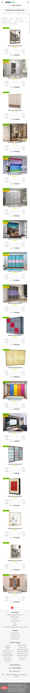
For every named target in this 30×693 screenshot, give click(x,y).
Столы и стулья (22, 657)
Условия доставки (14, 635)
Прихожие (7, 661)
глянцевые (15, 21)
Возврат (15, 625)
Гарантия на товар (15, 637)
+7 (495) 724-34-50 (16, 5)
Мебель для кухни (22, 653)
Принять (4, 687)
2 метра (22, 20)
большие (21, 21)
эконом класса (18, 18)
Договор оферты (15, 616)
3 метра (17, 20)
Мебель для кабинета (7, 655)
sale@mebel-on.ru (16, 671)
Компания (15, 612)
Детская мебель (8, 653)
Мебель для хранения (22, 655)
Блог (15, 623)
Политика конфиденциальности (15, 614)
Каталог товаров (15, 642)
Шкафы (8, 649)
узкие (25, 18)
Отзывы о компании (15, 620)
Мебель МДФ (22, 647)
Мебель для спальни (7, 651)
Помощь (15, 630)
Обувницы (22, 659)
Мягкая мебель (7, 657)
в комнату (11, 20)
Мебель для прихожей (22, 651)
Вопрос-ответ (15, 639)
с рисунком (11, 18)
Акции (7, 645)
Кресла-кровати (8, 659)
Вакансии (15, 618)
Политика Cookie (21, 691)
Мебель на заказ (22, 645)
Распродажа (8, 647)
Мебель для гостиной (22, 649)
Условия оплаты (15, 633)
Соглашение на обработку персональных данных (15, 627)
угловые (27, 21)
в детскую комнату (13, 23)
